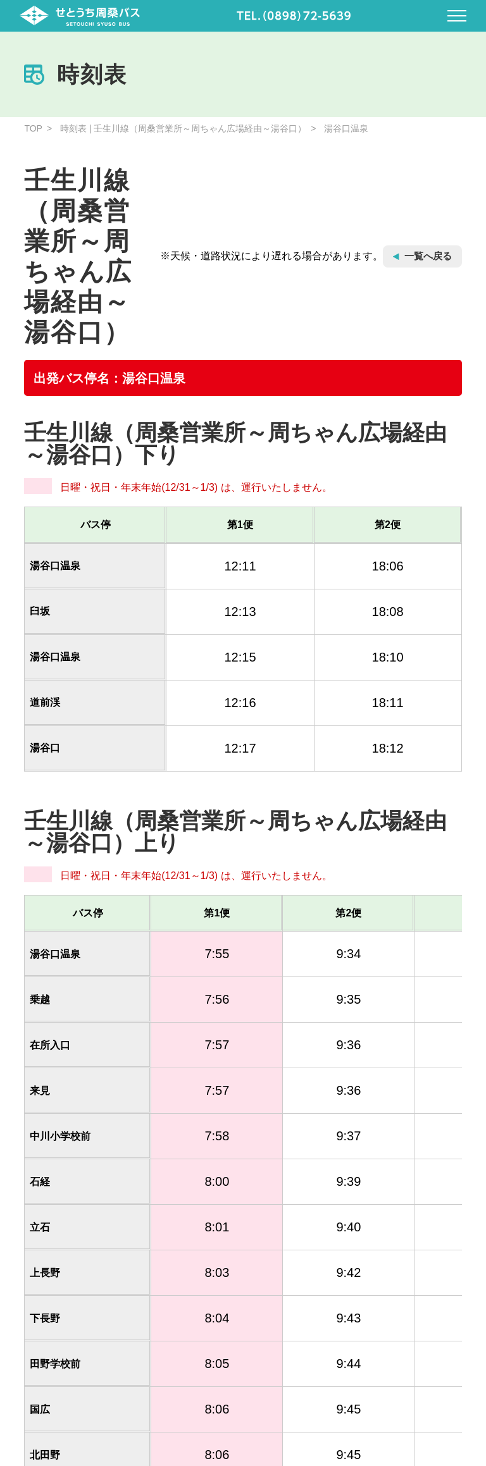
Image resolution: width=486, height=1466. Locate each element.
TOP (33, 128)
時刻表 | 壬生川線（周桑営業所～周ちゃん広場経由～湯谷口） (183, 128)
